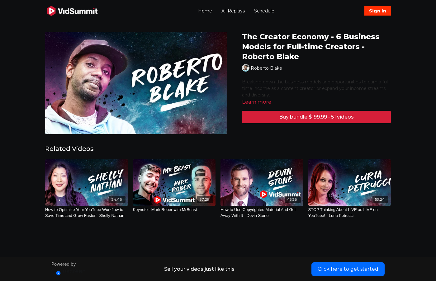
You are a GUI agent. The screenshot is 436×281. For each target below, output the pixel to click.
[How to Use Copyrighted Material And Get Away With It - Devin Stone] (261, 213)
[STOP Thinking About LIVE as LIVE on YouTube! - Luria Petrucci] (349, 213)
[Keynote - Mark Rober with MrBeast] (174, 210)
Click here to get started (348, 269)
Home (205, 11)
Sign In (377, 11)
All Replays (233, 11)
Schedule (264, 11)
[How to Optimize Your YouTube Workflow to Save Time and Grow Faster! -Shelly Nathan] (86, 213)
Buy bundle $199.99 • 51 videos (316, 117)
